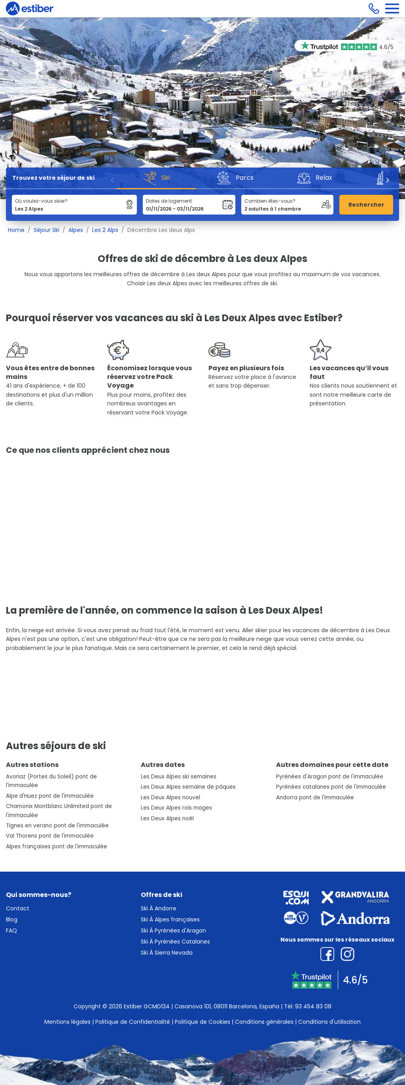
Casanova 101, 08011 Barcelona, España (226, 1006)
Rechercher (366, 205)
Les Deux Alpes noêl (167, 818)
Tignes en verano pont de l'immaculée (57, 825)
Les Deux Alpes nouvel (170, 797)
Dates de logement (169, 201)
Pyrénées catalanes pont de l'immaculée (331, 787)
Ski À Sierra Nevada (167, 953)
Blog (11, 919)
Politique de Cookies (202, 1022)
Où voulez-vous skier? (41, 201)
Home (16, 230)
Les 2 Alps (105, 230)
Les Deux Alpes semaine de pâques (188, 787)
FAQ (11, 930)
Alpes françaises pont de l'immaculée (56, 846)
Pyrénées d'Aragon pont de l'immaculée (329, 776)
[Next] (387, 180)
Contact (17, 908)
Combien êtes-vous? (269, 201)
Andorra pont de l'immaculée (315, 797)
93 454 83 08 (313, 1006)
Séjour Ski (46, 230)
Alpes (75, 230)
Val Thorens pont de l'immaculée (50, 836)
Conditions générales (264, 1022)
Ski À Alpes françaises (170, 919)
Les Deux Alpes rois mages (176, 808)
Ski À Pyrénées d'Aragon (173, 930)
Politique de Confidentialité (132, 1022)
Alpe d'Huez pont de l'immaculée (50, 796)
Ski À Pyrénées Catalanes (175, 942)
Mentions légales (67, 1022)
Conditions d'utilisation (329, 1022)
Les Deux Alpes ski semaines (178, 776)
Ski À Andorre (158, 908)
